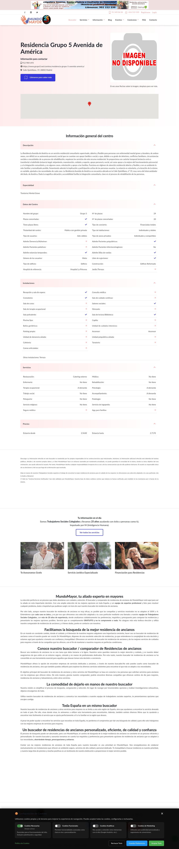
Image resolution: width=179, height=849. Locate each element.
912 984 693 (28, 63)
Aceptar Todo (156, 843)
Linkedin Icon (31, 12)
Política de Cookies (22, 843)
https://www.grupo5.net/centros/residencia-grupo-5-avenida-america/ (54, 66)
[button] (89, 104)
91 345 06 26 (117, 12)
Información (99, 20)
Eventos (119, 20)
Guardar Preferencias (137, 843)
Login (154, 12)
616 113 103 (134, 12)
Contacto (153, 20)
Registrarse (145, 12)
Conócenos (133, 20)
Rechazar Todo (116, 843)
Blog (110, 20)
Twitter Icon (37, 12)
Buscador (72, 20)
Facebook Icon (25, 12)
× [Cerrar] (162, 813)
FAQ (144, 20)
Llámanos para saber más (41, 77)
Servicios (84, 20)
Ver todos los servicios (89, 532)
